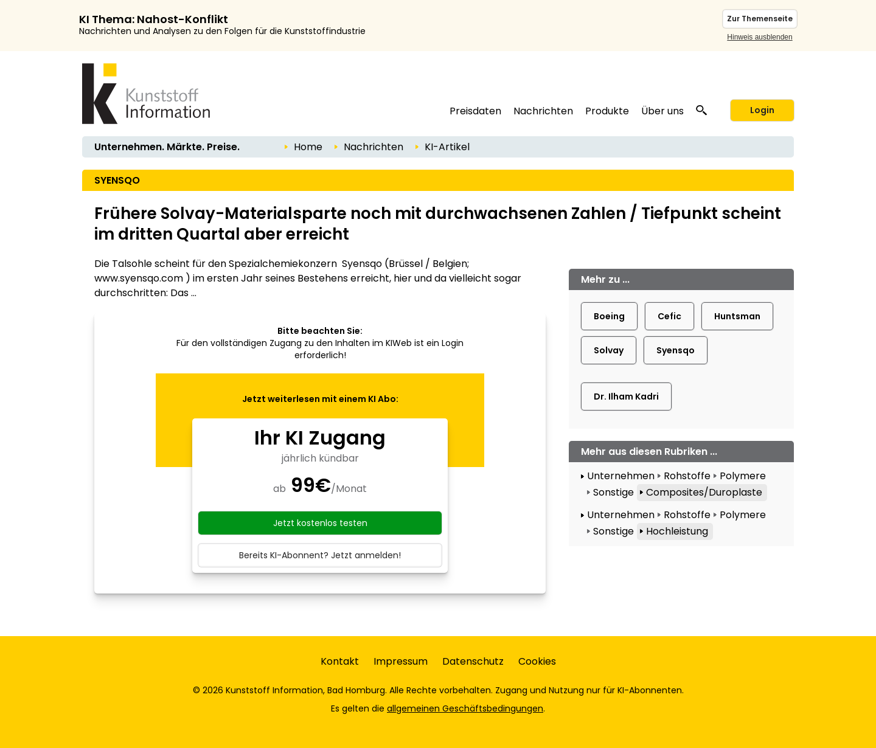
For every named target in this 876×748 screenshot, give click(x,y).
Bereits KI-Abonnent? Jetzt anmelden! (320, 555)
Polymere (743, 476)
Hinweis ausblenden (759, 37)
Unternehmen (621, 476)
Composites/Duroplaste (704, 492)
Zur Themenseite (760, 18)
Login (762, 110)
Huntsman (737, 316)
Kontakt (340, 661)
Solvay (609, 350)
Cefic (669, 316)
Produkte (607, 111)
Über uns (662, 111)
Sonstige (613, 492)
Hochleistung (677, 531)
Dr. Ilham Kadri (626, 396)
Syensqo (675, 350)
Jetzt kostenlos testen (320, 523)
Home (308, 147)
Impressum (401, 661)
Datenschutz (473, 661)
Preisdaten (475, 111)
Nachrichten (543, 111)
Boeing (609, 316)
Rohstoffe (687, 476)
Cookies (537, 661)
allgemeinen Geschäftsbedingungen (465, 708)
